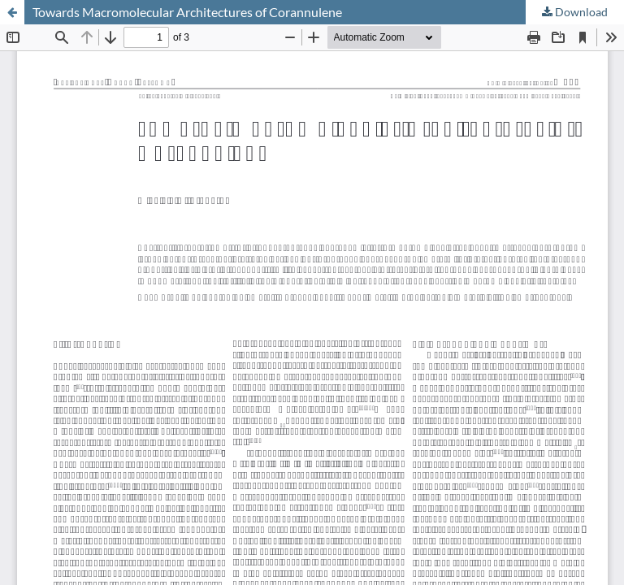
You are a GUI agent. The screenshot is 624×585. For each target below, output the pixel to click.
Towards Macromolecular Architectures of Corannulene (187, 12)
